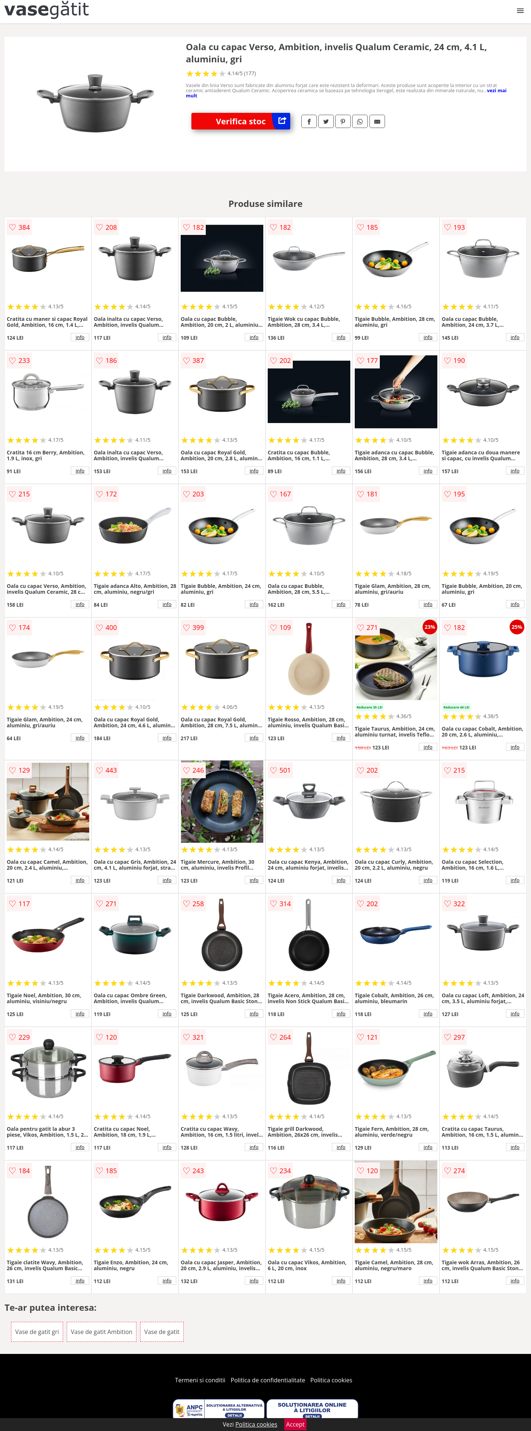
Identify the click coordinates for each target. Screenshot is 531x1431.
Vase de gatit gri (37, 1332)
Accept (295, 1424)
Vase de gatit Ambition (101, 1332)
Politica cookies (331, 1380)
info (80, 337)
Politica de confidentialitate (268, 1380)
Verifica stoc (253, 121)
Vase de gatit (161, 1332)
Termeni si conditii (200, 1380)
